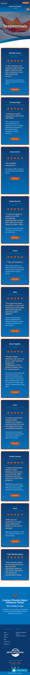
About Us (6, 634)
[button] (28, 9)
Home (5, 632)
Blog (5, 639)
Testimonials (7, 641)
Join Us (6, 637)
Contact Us (6, 644)
